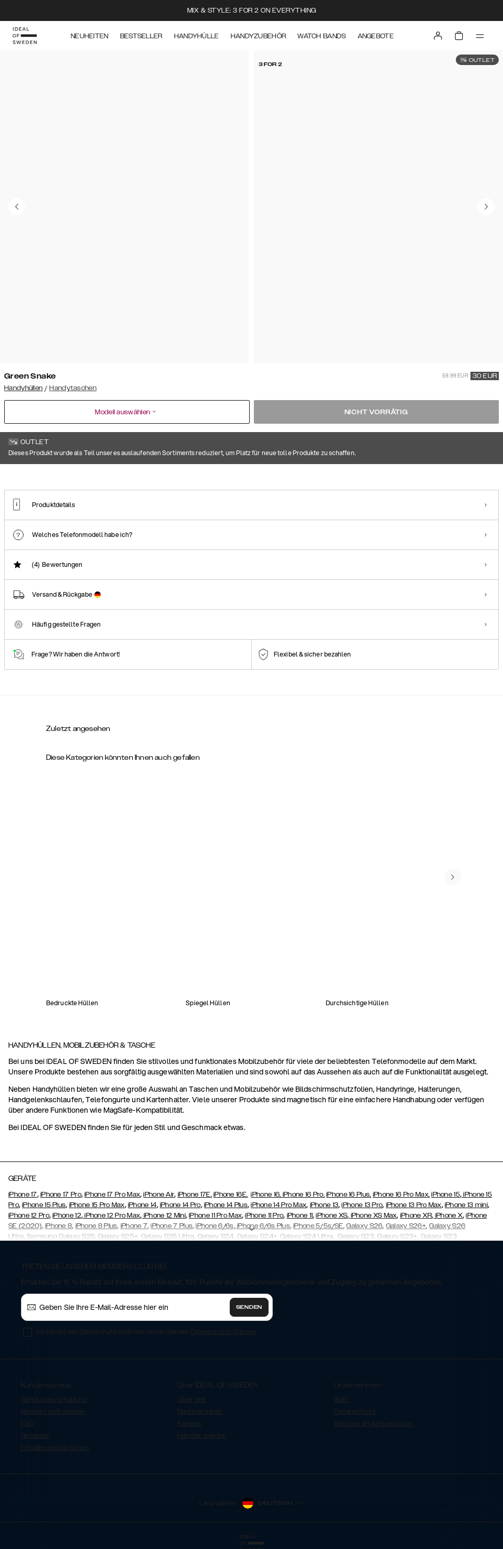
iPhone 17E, (195, 1194)
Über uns (191, 1399)
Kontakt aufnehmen (52, 1411)
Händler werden (202, 1435)
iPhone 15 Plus (44, 1205)
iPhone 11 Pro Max (215, 1215)
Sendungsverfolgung (54, 1399)
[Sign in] (437, 35)
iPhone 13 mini (466, 1205)
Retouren (35, 1435)
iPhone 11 (300, 1215)
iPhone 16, (266, 1194)
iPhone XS (331, 1215)
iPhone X (448, 1215)
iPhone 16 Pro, (304, 1194)
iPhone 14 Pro (180, 1205)
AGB (341, 1399)
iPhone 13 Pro (361, 1205)
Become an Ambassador (373, 1423)
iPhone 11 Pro (264, 1215)
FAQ (27, 1423)
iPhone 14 (142, 1205)
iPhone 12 (66, 1215)
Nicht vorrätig (376, 412)
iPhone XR (416, 1215)
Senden (249, 1307)
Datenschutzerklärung (223, 1331)
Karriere (189, 1423)
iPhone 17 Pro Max (112, 1194)
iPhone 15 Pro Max (97, 1205)
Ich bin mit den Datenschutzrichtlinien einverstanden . (146, 1331)
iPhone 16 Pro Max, (401, 1194)
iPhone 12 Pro (28, 1215)
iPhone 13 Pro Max (414, 1205)
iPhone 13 (324, 1205)
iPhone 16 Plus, (348, 1194)
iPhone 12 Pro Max (111, 1215)
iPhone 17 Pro (60, 1194)
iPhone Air (158, 1194)
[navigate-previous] (452, 876)
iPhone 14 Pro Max (278, 1205)
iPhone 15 (445, 1194)
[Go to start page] (25, 35)
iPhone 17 (22, 1194)
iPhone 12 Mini (164, 1215)
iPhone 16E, (230, 1194)
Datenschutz (355, 1411)
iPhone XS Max (373, 1215)
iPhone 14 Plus (226, 1205)
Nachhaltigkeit (199, 1411)
